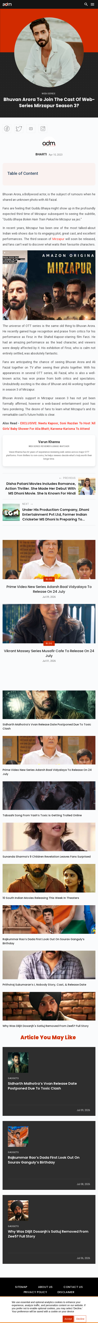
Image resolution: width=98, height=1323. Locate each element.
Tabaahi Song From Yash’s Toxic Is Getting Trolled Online (42, 816)
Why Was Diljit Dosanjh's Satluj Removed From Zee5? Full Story (46, 1026)
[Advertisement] (13, 30)
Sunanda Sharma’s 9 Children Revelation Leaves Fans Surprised (47, 857)
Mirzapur (58, 239)
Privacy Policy (35, 1293)
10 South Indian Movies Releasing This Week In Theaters (41, 898)
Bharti (41, 154)
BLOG (49, 579)
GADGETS (13, 1079)
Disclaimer (65, 1293)
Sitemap (21, 1287)
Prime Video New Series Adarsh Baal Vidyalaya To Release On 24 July (49, 589)
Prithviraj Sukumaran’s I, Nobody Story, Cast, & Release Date (44, 985)
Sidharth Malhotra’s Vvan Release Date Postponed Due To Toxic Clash (47, 727)
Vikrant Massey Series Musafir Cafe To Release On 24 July (49, 654)
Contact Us (73, 1287)
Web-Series (48, 93)
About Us (45, 1287)
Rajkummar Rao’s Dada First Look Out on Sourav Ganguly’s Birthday (43, 942)
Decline (80, 1318)
